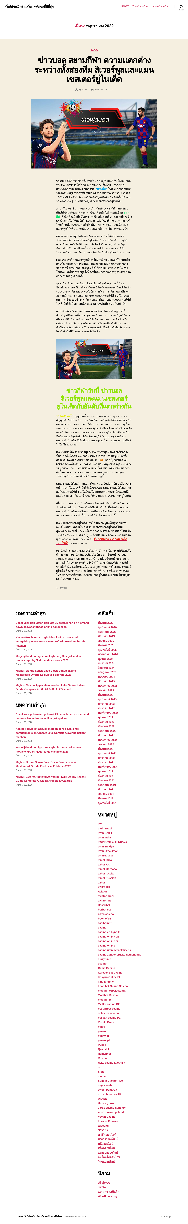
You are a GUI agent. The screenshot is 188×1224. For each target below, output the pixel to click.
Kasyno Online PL (109, 976)
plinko (102, 1031)
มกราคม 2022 (106, 757)
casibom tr (104, 922)
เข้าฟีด (102, 1187)
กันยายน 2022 (106, 721)
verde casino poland (111, 1112)
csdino (102, 963)
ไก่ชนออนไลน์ (106, 1161)
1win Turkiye (106, 846)
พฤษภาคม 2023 (107, 685)
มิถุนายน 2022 (106, 735)
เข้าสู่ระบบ (104, 1182)
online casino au (108, 1013)
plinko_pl (104, 1040)
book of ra (104, 918)
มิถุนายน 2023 (106, 681)
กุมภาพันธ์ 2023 (107, 699)
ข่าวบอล (63, 588)
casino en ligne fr (109, 931)
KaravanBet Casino (110, 972)
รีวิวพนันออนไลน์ (140, 6)
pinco (101, 1026)
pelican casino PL (109, 1017)
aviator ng (104, 900)
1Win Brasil (105, 828)
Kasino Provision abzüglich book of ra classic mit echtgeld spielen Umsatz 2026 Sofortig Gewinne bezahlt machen (51, 641)
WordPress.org (107, 1196)
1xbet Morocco (107, 868)
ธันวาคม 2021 (106, 762)
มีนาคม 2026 (105, 622)
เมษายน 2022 (106, 744)
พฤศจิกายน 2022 (108, 712)
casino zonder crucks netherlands (119, 954)
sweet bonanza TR (109, 1094)
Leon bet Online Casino (113, 986)
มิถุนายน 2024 (106, 676)
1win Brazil (105, 832)
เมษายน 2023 (106, 690)
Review (102, 1058)
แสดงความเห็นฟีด (108, 1191)
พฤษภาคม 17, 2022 (104, 89)
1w (99, 823)
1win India (104, 837)
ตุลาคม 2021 (105, 771)
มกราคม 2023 (106, 703)
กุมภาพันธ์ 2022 (107, 753)
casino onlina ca (108, 936)
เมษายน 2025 (106, 640)
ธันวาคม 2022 (106, 708)
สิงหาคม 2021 (106, 780)
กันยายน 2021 (106, 775)
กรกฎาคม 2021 (107, 784)
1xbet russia (105, 873)
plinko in (103, 1035)
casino (102, 927)
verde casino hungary (112, 1107)
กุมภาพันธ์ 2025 (107, 649)
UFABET (124, 6)
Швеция (103, 1125)
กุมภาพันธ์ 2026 (107, 627)
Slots (101, 1071)
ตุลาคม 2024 (105, 658)
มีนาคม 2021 (105, 798)
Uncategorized (107, 1103)
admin (84, 89)
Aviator (102, 891)
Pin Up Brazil (106, 1022)
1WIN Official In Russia (112, 841)
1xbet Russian (107, 877)
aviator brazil (106, 895)
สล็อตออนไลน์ (106, 1148)
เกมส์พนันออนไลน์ (160, 6)
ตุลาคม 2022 (105, 717)
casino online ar (108, 940)
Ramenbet (104, 1053)
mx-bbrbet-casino (109, 1008)
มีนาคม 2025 (105, 645)
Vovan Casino (106, 1116)
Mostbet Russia (108, 995)
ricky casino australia (111, 1062)
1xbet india (105, 859)
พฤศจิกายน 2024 (108, 654)
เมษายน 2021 (106, 793)
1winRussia (105, 855)
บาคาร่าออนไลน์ (107, 1139)
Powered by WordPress (77, 1216)
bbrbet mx (104, 909)
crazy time (104, 958)
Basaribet (104, 904)
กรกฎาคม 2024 (107, 672)
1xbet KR (104, 864)
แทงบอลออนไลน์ (108, 1152)
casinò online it (107, 945)
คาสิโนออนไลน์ (107, 1134)
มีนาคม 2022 (105, 748)
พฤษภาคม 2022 (107, 739)
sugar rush (105, 1085)
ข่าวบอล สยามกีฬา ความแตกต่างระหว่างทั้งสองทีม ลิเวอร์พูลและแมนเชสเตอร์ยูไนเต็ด (94, 70)
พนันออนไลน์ (105, 1143)
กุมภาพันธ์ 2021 (107, 802)
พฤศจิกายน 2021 (108, 766)
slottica (102, 1076)
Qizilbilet (103, 1049)
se (99, 1067)
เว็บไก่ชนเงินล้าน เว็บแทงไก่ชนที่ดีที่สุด (29, 6)
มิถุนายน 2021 (106, 789)
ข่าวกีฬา (94, 50)
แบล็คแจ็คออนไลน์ (109, 1157)
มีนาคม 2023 (105, 694)
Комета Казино (108, 1121)
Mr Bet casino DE (109, 1004)
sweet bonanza (107, 1089)
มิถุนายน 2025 (106, 636)
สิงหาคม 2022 (106, 726)
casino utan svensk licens (114, 949)
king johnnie (106, 981)
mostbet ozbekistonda (112, 990)
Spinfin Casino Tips (110, 1080)
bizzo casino (106, 913)
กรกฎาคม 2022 (107, 730)
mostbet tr (104, 999)
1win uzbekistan (108, 850)
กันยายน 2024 (106, 663)
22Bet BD (104, 886)
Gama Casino (106, 967)
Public (102, 1044)
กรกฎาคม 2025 (107, 631)
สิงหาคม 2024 (106, 667)
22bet (101, 882)
